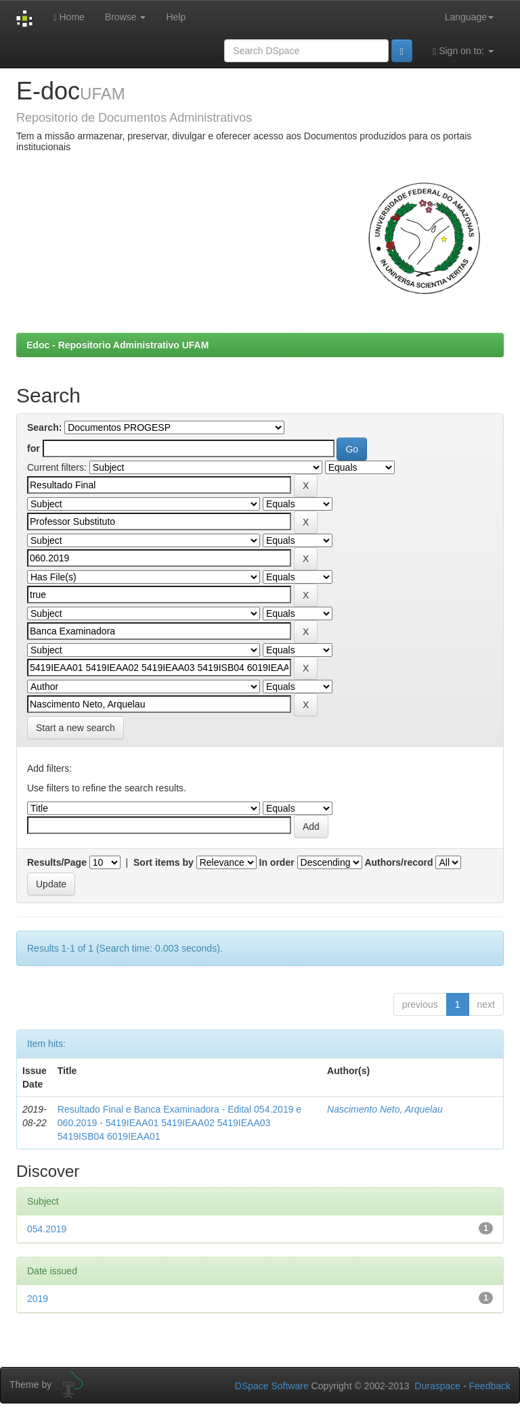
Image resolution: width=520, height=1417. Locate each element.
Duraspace (437, 1385)
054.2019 (46, 1229)
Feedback (490, 1385)
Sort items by (163, 862)
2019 (37, 1298)
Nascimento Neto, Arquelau (385, 1109)
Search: (44, 427)
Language (469, 16)
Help (176, 16)
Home (68, 17)
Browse (125, 16)
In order (277, 862)
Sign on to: (463, 51)
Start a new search (75, 727)
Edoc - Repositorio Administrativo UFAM (117, 345)
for (33, 448)
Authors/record (398, 862)
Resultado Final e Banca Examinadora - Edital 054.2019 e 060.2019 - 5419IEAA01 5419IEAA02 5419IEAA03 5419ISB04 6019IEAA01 (179, 1123)
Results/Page (57, 862)
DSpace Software (272, 1385)
